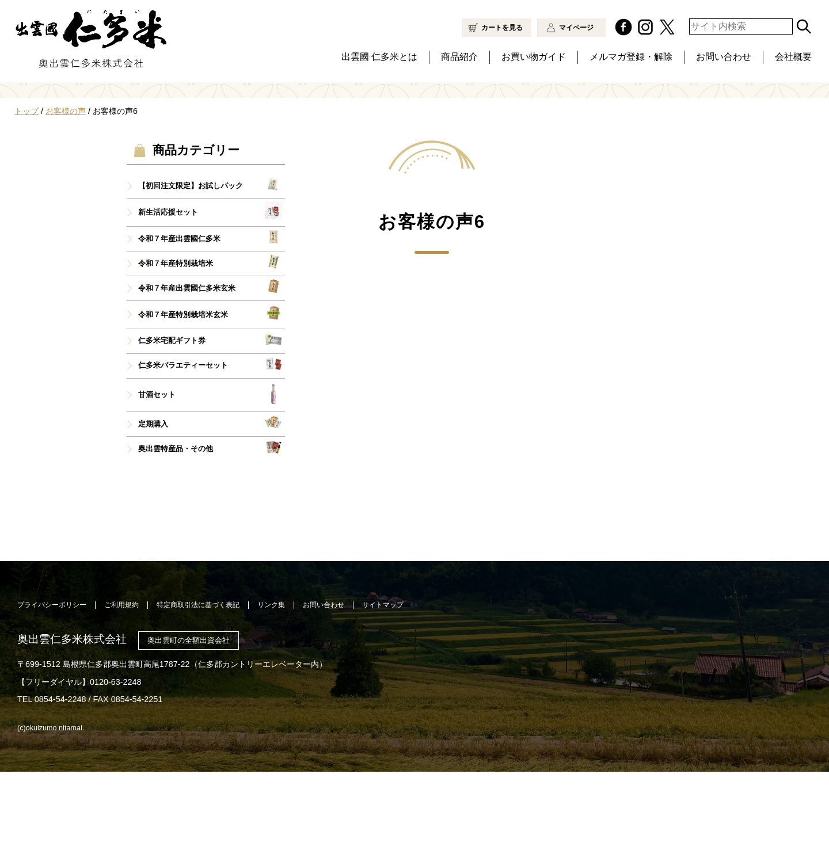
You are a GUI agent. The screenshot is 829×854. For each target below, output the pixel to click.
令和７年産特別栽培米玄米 (183, 397)
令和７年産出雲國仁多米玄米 (186, 371)
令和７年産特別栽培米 (175, 346)
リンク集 (271, 687)
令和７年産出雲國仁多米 (179, 321)
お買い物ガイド (533, 57)
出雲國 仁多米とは (379, 57)
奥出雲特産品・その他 (175, 531)
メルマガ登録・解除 (631, 57)
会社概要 (793, 57)
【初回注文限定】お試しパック (190, 268)
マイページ (576, 28)
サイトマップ (383, 687)
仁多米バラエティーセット (183, 448)
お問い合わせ (723, 57)
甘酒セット (157, 477)
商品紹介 (459, 57)
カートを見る (502, 28)
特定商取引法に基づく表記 (198, 687)
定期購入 (153, 506)
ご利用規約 (121, 687)
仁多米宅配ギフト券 (172, 423)
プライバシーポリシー (51, 687)
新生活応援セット (168, 295)
